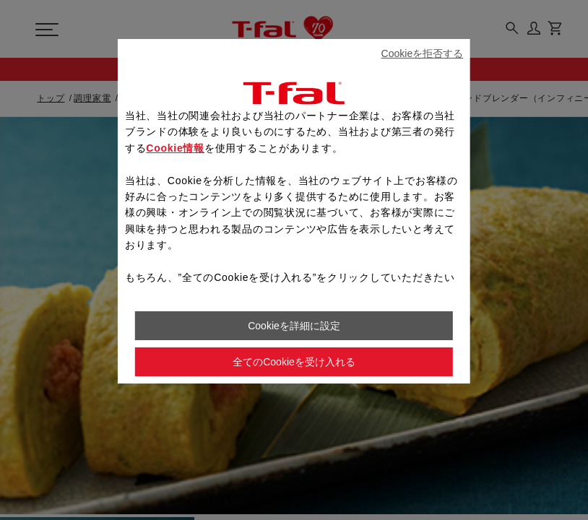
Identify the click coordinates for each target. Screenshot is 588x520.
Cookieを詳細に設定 (294, 326)
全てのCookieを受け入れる (294, 362)
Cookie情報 (175, 148)
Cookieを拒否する (422, 53)
